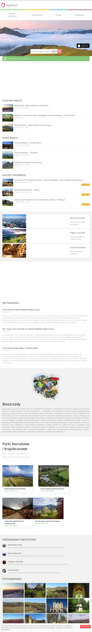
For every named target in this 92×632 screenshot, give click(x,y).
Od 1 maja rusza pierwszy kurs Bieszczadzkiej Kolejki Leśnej (28, 329)
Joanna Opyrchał (14, 553)
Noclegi (58, 15)
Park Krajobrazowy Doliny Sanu (52, 489)
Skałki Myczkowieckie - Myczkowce (28, 162)
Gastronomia (37, 15)
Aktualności (10, 302)
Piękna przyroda (77, 232)
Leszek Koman (13, 570)
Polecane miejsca (12, 100)
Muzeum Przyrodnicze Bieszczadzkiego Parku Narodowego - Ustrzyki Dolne (45, 115)
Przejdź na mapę (79, 40)
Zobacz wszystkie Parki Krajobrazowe (16, 457)
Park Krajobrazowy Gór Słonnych (47, 521)
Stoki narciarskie (77, 218)
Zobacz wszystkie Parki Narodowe (14, 453)
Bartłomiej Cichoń (15, 545)
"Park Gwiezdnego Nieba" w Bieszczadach (20, 348)
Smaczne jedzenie (78, 247)
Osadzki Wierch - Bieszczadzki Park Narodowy (33, 125)
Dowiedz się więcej (26, 626)
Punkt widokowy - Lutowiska (26, 152)
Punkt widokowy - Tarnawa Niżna (28, 143)
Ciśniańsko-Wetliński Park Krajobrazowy (14, 522)
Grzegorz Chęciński (15, 561)
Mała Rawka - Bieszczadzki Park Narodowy (31, 105)
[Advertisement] (46, 79)
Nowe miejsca (10, 137)
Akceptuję (85, 627)
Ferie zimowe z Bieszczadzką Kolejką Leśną (20, 309)
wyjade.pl (12, 5)
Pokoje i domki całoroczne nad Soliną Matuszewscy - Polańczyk (40, 199)
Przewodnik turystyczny (19, 539)
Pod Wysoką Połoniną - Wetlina (27, 190)
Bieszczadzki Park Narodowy (15, 489)
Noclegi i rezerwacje (14, 175)
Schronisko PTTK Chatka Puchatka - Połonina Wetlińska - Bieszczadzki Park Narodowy (49, 180)
